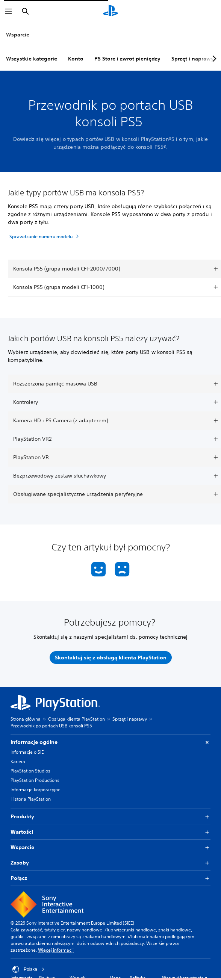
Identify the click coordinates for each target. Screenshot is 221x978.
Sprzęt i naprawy (192, 58)
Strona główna (26, 719)
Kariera (18, 761)
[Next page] (213, 59)
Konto (75, 58)
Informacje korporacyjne (36, 789)
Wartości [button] (110, 832)
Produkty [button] (110, 816)
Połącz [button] (110, 878)
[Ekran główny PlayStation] (110, 11)
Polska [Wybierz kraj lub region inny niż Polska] (29, 969)
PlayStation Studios (30, 771)
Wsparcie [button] (110, 847)
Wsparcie (17, 34)
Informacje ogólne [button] (110, 742)
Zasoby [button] (110, 862)
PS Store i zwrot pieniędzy (127, 58)
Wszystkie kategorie (31, 58)
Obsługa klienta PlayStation (76, 719)
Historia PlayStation (31, 799)
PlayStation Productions (35, 780)
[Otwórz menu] (8, 11)
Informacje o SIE (27, 752)
